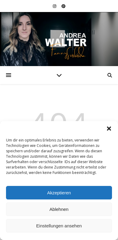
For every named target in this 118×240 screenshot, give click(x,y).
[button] (109, 129)
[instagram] (55, 6)
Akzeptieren (59, 192)
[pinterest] (63, 6)
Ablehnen (59, 209)
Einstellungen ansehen (59, 225)
